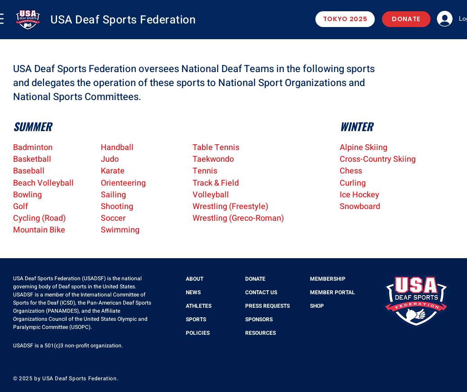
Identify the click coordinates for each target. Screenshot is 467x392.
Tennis (205, 171)
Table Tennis (216, 147)
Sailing (113, 195)
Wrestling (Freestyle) (230, 207)
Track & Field (216, 183)
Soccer (113, 218)
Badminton (33, 147)
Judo (110, 159)
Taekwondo (213, 159)
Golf (20, 207)
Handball (117, 147)
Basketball (32, 159)
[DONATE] (406, 19)
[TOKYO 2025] (345, 19)
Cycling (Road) (39, 218)
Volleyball (211, 195)
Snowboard (360, 207)
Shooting (117, 207)
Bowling (27, 195)
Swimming (120, 230)
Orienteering (123, 183)
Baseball (29, 171)
